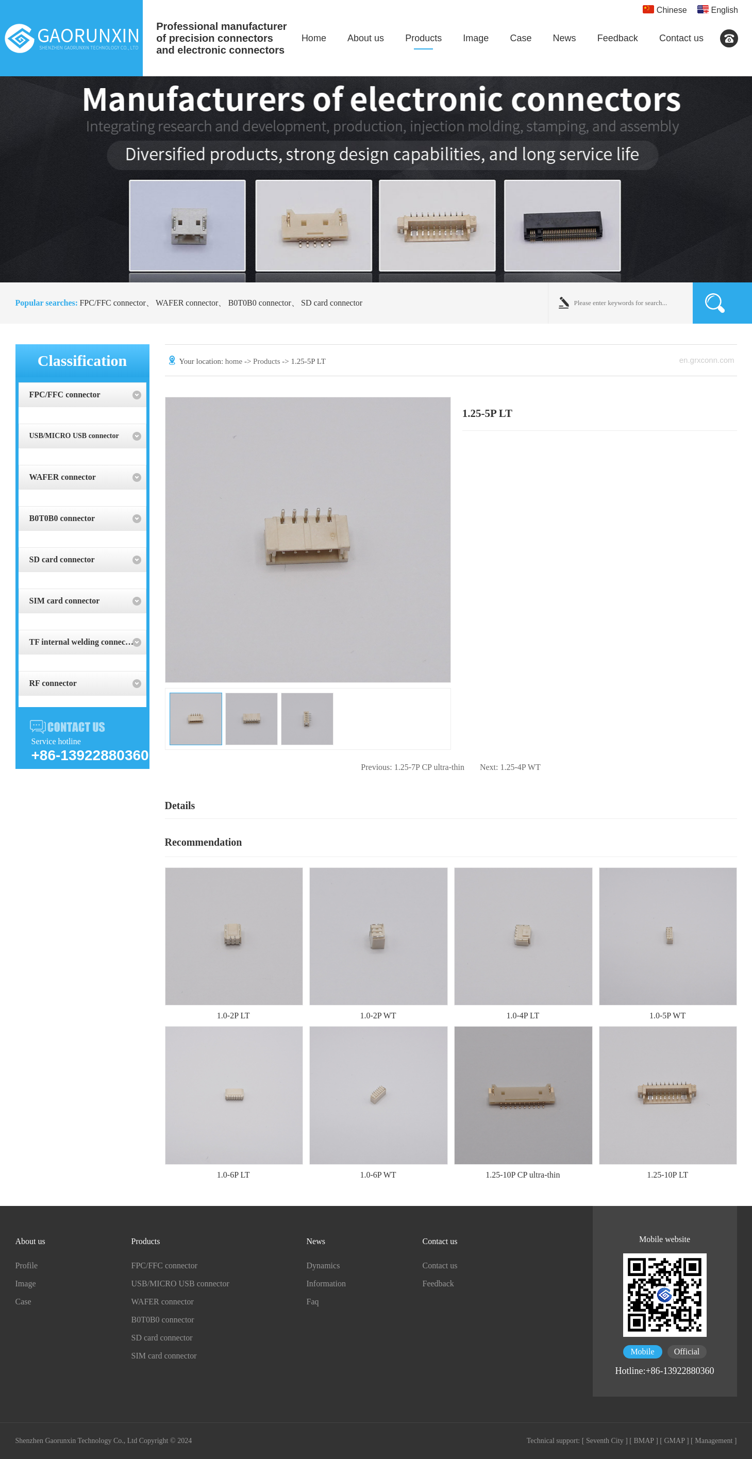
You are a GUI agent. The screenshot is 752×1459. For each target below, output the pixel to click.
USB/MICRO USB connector (74, 436)
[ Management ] (714, 1441)
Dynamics (323, 1265)
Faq (313, 1301)
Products (423, 38)
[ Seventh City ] (605, 1441)
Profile (26, 1265)
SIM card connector (64, 600)
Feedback (617, 38)
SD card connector (331, 302)
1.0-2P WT (378, 1015)
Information (326, 1283)
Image (476, 38)
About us (365, 38)
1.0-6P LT (233, 1174)
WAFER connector (187, 302)
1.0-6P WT (378, 1174)
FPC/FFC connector (112, 302)
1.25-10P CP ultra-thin (523, 1174)
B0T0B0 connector (259, 302)
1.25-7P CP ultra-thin (412, 767)
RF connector (53, 683)
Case (520, 38)
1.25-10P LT (667, 1174)
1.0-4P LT (522, 1015)
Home (314, 38)
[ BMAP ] (643, 1441)
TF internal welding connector (82, 642)
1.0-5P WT (667, 1015)
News (564, 38)
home (233, 361)
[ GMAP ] (674, 1441)
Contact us (681, 38)
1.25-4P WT (510, 767)
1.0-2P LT (233, 1015)
